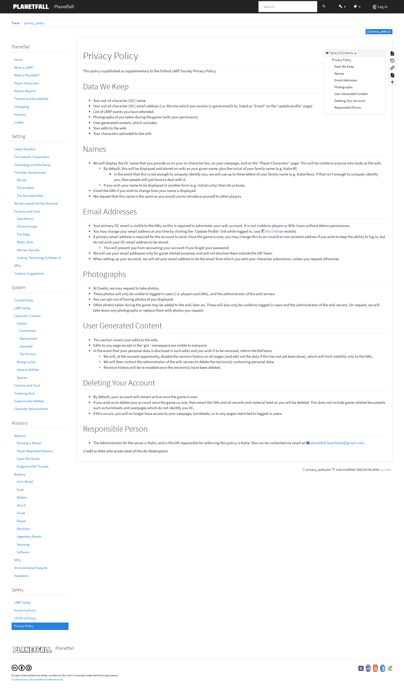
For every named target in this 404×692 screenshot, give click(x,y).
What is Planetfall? (27, 75)
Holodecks (21, 576)
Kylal (20, 489)
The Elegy (23, 234)
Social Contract (25, 610)
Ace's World (25, 481)
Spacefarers (25, 218)
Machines (23, 529)
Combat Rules (23, 300)
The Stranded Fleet (30, 196)
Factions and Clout (27, 211)
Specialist (25, 346)
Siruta (21, 513)
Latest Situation (25, 149)
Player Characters (26, 83)
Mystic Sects (25, 242)
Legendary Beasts (29, 536)
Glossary (20, 114)
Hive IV (21, 505)
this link (272, 231)
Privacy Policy (23, 626)
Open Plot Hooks (28, 459)
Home (18, 59)
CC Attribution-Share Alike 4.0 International (37, 679)
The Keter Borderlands (30, 172)
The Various (27, 354)
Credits (19, 122)
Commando (27, 330)
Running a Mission (29, 443)
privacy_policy (34, 23)
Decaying (23, 544)
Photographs (343, 87)
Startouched (28, 338)
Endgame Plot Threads (32, 466)
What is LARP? (23, 67)
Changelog (21, 106)
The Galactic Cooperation (31, 157)
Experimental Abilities (29, 401)
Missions (20, 436)
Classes (22, 323)
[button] (342, 6)
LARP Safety (22, 308)
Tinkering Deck (24, 393)
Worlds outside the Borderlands (36, 203)
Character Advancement (31, 409)
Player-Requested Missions (35, 451)
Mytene (22, 497)
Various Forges (27, 226)
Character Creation (27, 316)
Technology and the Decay (32, 165)
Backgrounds (26, 362)
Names (339, 73)
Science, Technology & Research (39, 258)
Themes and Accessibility (31, 99)
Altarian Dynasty (28, 250)
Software (23, 552)
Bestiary (20, 474)
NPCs (17, 266)
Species (22, 377)
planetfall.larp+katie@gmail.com (337, 442)
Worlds (21, 180)
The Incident (25, 188)
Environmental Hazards (30, 568)
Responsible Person (347, 107)
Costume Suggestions (29, 273)
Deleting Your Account (349, 101)
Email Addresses (345, 80)
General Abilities (28, 369)
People (21, 521)
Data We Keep (344, 66)
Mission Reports (25, 91)
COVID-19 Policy (25, 618)
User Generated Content (350, 94)
